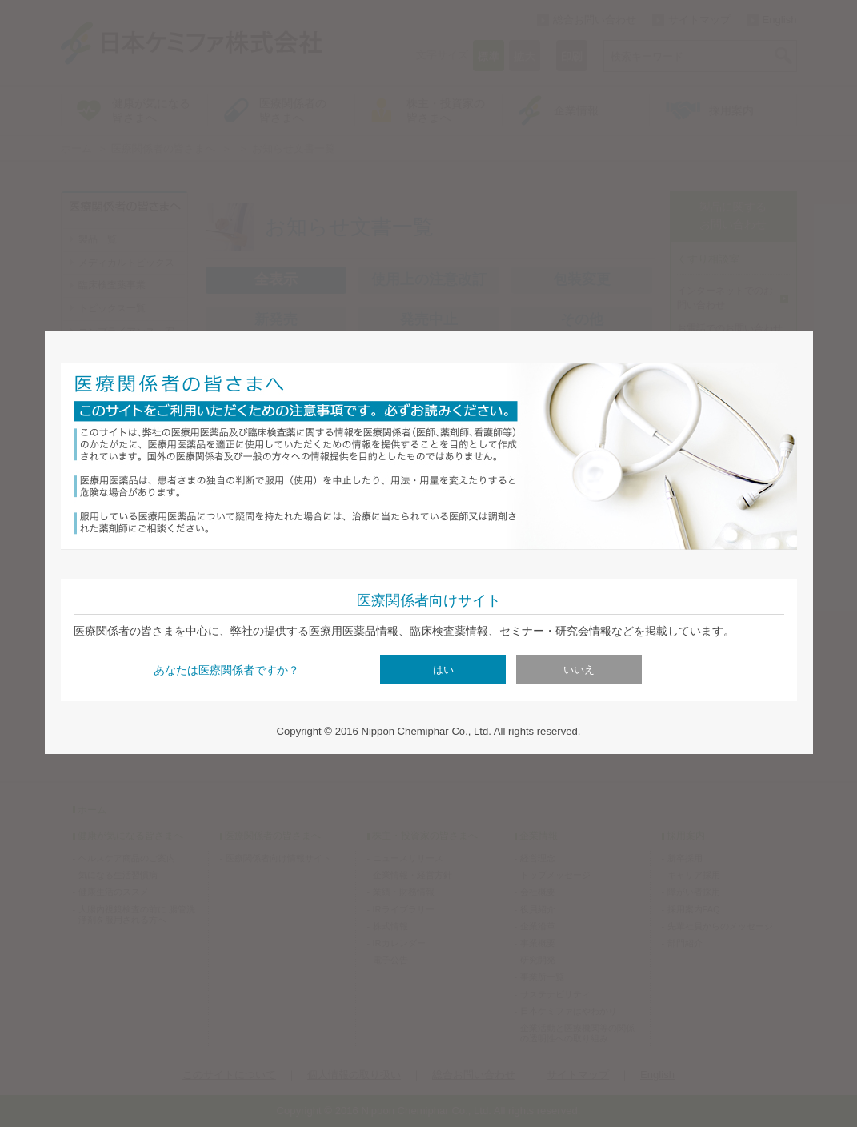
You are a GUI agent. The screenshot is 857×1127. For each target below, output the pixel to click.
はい (443, 670)
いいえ (579, 670)
